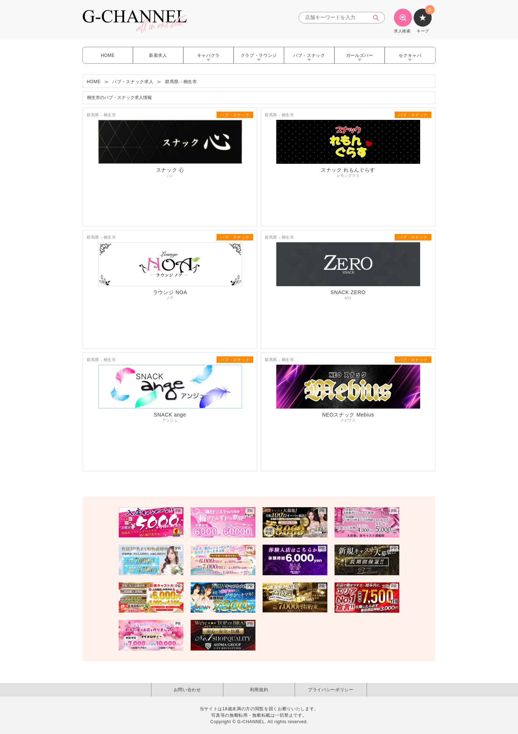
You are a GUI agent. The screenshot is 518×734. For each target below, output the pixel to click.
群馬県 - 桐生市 (181, 81)
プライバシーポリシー (331, 689)
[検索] (378, 18)
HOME (108, 55)
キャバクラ (208, 55)
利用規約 (259, 689)
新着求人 (158, 55)
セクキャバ (410, 55)
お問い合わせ (187, 689)
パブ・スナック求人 (132, 81)
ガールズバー (359, 55)
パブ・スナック (309, 55)
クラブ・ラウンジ (259, 55)
